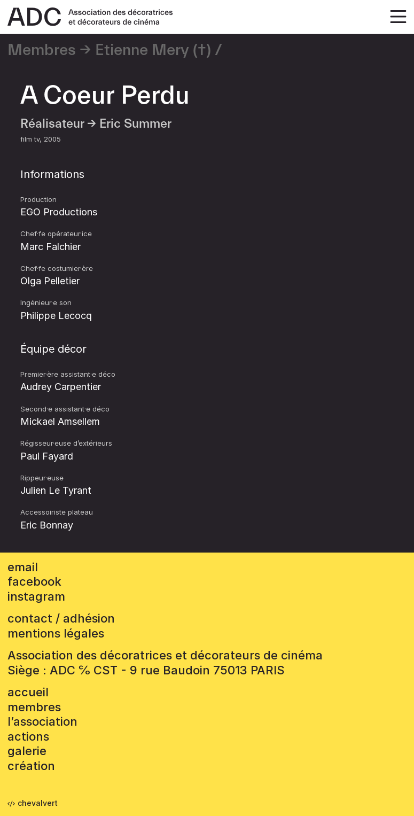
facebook (34, 581)
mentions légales (55, 633)
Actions (28, 736)
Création (31, 766)
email (22, 567)
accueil (28, 692)
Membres (41, 50)
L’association (42, 721)
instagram (36, 596)
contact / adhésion (61, 618)
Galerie (26, 751)
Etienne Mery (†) (153, 50)
